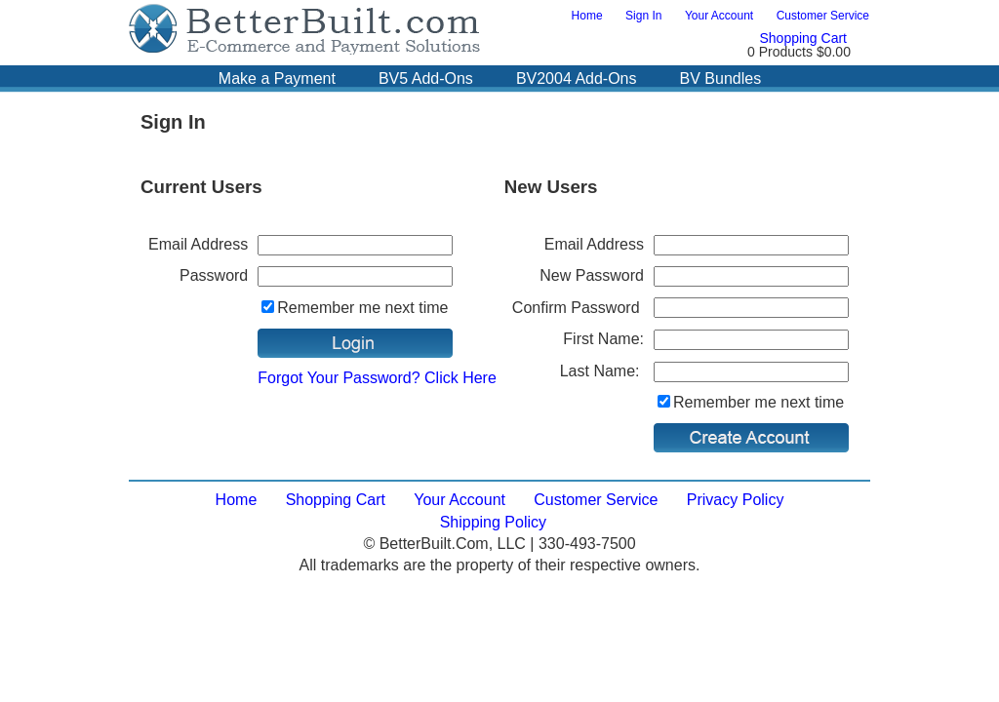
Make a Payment (277, 78)
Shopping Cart (803, 38)
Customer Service (823, 15)
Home (587, 15)
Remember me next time (362, 307)
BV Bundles (721, 78)
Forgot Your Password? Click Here (377, 378)
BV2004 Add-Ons (576, 78)
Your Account (719, 15)
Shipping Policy (493, 522)
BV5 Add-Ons (426, 78)
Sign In (643, 15)
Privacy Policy (735, 499)
